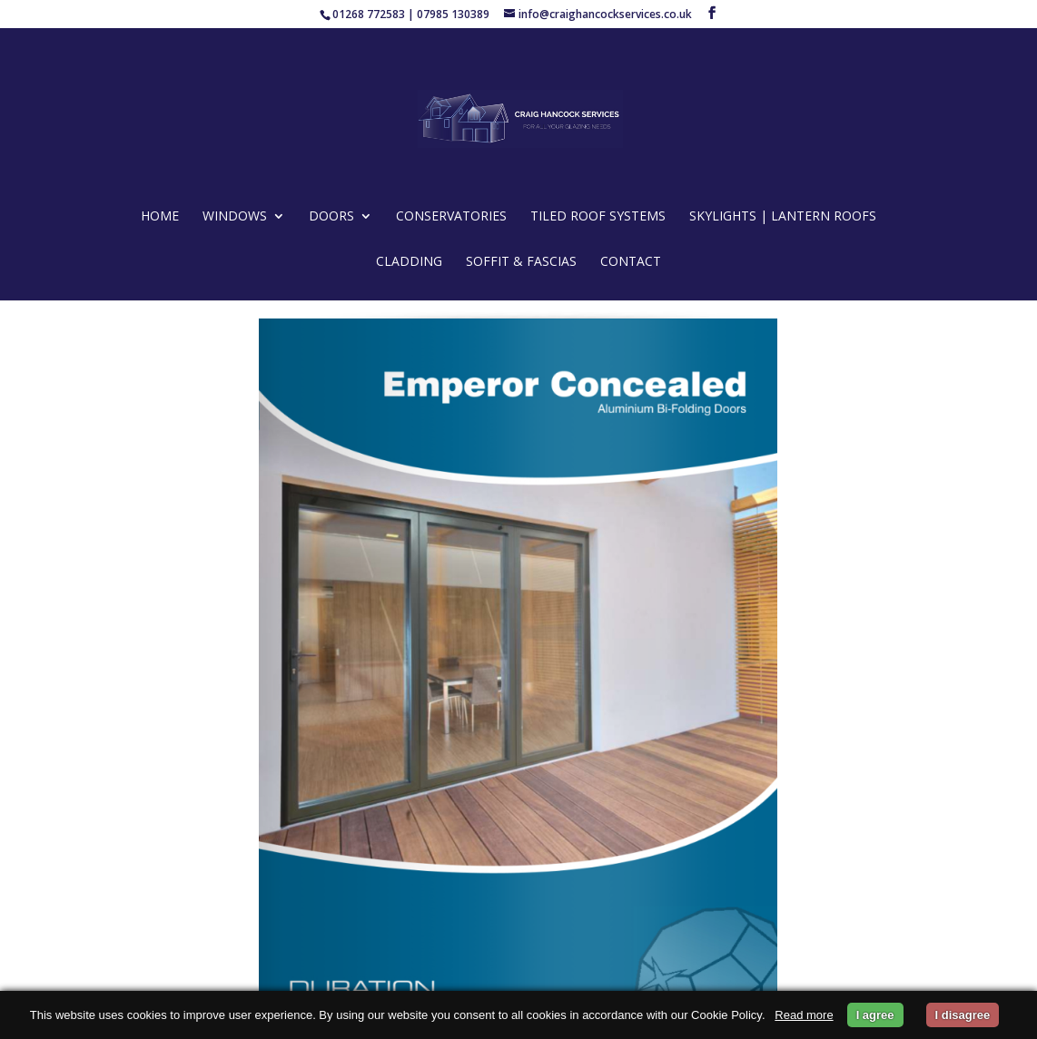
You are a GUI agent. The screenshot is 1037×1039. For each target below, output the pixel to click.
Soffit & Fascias (521, 262)
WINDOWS (234, 217)
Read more (804, 1015)
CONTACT (630, 262)
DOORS (331, 217)
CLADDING (409, 262)
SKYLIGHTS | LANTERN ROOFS (782, 217)
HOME (160, 217)
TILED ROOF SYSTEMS (598, 217)
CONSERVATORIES (451, 217)
